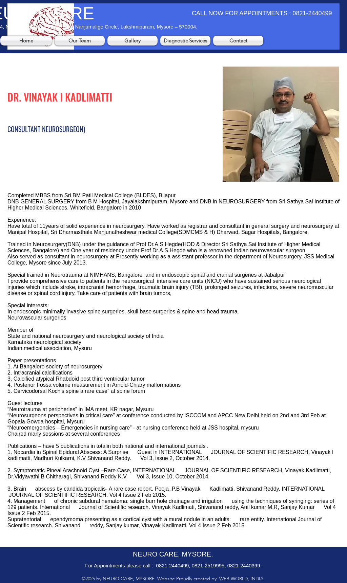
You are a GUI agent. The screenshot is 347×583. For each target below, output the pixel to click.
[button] (79, 40)
